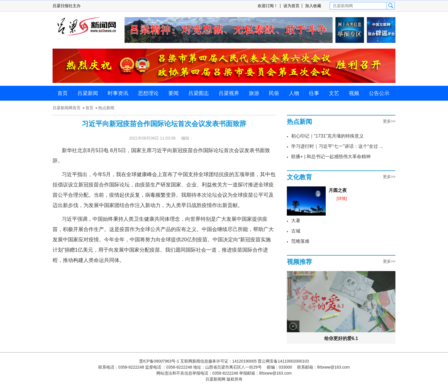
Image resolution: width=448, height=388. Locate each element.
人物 (294, 93)
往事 (314, 93)
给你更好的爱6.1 (341, 338)
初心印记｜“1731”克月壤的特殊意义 (327, 136)
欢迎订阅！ (268, 5)
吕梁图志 (198, 93)
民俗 (274, 93)
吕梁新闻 (87, 93)
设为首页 (291, 5)
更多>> (389, 121)
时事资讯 (118, 93)
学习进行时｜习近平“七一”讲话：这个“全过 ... (337, 146)
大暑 (295, 220)
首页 (62, 93)
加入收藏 (313, 5)
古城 (295, 230)
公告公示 (379, 93)
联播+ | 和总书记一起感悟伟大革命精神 (331, 156)
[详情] (342, 198)
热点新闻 (106, 108)
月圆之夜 (338, 190)
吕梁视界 (229, 93)
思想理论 (148, 93)
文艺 (334, 93)
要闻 (173, 93)
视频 (354, 93)
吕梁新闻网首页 (67, 108)
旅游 (254, 93)
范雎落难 (300, 241)
